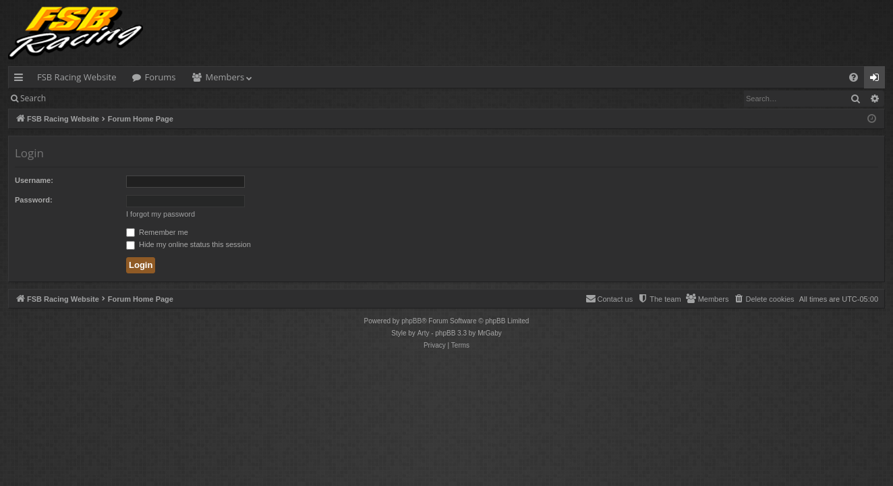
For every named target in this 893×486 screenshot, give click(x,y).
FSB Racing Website (76, 77)
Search (33, 98)
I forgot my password (160, 214)
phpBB (411, 321)
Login (75, 98)
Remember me (157, 232)
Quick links (21, 79)
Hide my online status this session (188, 244)
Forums (159, 77)
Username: (34, 180)
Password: (34, 200)
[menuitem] (853, 77)
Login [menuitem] (877, 79)
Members (225, 77)
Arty (423, 333)
